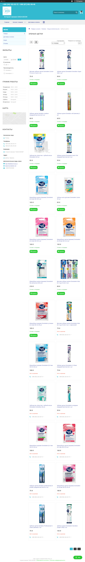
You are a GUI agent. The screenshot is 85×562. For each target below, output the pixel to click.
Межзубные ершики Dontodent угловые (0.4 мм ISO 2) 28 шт (41, 324)
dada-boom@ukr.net (10, 166)
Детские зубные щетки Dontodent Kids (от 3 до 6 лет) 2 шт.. (68, 282)
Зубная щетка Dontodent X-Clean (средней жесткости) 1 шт (67, 366)
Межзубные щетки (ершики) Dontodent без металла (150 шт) (41, 282)
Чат (77, 557)
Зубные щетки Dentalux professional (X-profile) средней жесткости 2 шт (41, 486)
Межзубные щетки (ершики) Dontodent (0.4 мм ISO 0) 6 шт (41, 240)
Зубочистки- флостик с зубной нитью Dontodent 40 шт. (41, 156)
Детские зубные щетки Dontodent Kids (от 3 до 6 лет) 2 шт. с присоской (68, 324)
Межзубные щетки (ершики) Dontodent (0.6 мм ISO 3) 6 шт (41, 198)
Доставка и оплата (34, 22)
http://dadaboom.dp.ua (11, 164)
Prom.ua (50, 558)
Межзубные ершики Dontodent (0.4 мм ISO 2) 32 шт (41, 446)
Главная (6, 22)
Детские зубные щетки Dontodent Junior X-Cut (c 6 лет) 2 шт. (41, 72)
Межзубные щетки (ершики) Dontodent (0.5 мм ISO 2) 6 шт (68, 446)
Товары (5, 33)
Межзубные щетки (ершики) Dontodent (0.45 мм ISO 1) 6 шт (68, 240)
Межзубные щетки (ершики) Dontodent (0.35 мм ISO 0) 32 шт (68, 486)
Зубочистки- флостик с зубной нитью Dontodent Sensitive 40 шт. (41, 406)
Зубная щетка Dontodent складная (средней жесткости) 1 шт (67, 406)
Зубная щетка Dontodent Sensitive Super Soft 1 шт (69, 72)
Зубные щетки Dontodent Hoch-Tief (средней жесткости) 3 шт (67, 156)
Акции (5, 40)
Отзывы (5, 43)
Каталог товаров (18, 22)
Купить (34, 83)
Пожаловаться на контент (42, 560)
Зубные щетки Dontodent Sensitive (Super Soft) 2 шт (67, 526)
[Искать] (76, 12)
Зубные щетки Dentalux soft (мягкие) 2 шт (68, 114)
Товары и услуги (35, 29)
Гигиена (44, 29)
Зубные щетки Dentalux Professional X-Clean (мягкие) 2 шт (41, 526)
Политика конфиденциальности (57, 560)
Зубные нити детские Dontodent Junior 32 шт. (68, 198)
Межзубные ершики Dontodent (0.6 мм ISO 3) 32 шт (41, 366)
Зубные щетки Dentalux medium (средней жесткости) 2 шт (39, 114)
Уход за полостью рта (53, 29)
